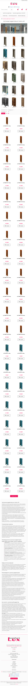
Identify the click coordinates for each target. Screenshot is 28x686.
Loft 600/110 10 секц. (21, 201)
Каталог (14, 662)
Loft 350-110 (5, 58)
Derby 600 (22, 95)
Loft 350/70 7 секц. (7, 410)
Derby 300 (5, 95)
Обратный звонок (14, 678)
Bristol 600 (14, 107)
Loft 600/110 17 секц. (7, 277)
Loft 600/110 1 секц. (7, 125)
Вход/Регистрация (24, 0)
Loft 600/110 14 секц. (21, 239)
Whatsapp (17, 6)
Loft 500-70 (14, 58)
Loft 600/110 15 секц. (7, 258)
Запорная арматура (21, 15)
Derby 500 (14, 95)
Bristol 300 (5, 107)
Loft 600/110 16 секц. (21, 258)
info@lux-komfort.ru (16, 676)
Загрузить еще (14, 496)
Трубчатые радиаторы (7, 13)
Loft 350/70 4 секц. (21, 372)
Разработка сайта (14, 684)
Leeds (23, 107)
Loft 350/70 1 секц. (7, 353)
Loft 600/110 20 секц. (21, 296)
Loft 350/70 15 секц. (7, 485)
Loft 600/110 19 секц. (7, 296)
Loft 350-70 (23, 46)
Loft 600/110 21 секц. (7, 315)
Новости (14, 666)
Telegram (11, 6)
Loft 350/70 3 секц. (7, 372)
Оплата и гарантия (14, 665)
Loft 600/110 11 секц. (7, 220)
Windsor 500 (14, 70)
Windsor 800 (5, 82)
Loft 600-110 (14, 46)
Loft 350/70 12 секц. (21, 448)
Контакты (14, 667)
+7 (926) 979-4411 (16, 673)
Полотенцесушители (13, 15)
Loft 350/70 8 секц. (21, 410)
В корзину (7, 131)
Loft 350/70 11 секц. (7, 448)
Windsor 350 (5, 70)
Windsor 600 (23, 70)
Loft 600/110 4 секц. (21, 144)
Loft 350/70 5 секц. (7, 391)
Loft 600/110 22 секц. (21, 315)
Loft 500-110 (23, 58)
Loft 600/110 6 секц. (21, 163)
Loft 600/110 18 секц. (21, 277)
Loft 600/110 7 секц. (7, 182)
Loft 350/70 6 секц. (21, 391)
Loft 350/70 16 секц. (21, 485)
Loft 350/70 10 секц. (21, 429)
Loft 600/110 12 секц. (21, 220)
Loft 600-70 (5, 46)
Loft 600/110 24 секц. (21, 334)
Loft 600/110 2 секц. (21, 125)
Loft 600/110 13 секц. (7, 239)
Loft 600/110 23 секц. (7, 334)
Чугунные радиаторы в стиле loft (19, 13)
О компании (14, 663)
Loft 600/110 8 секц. (21, 182)
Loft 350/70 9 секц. (7, 429)
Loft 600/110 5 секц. (7, 163)
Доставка (14, 664)
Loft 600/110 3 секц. (7, 144)
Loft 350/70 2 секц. (21, 353)
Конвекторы (5, 15)
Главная (14, 661)
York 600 (23, 82)
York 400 (14, 82)
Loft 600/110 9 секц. (7, 201)
